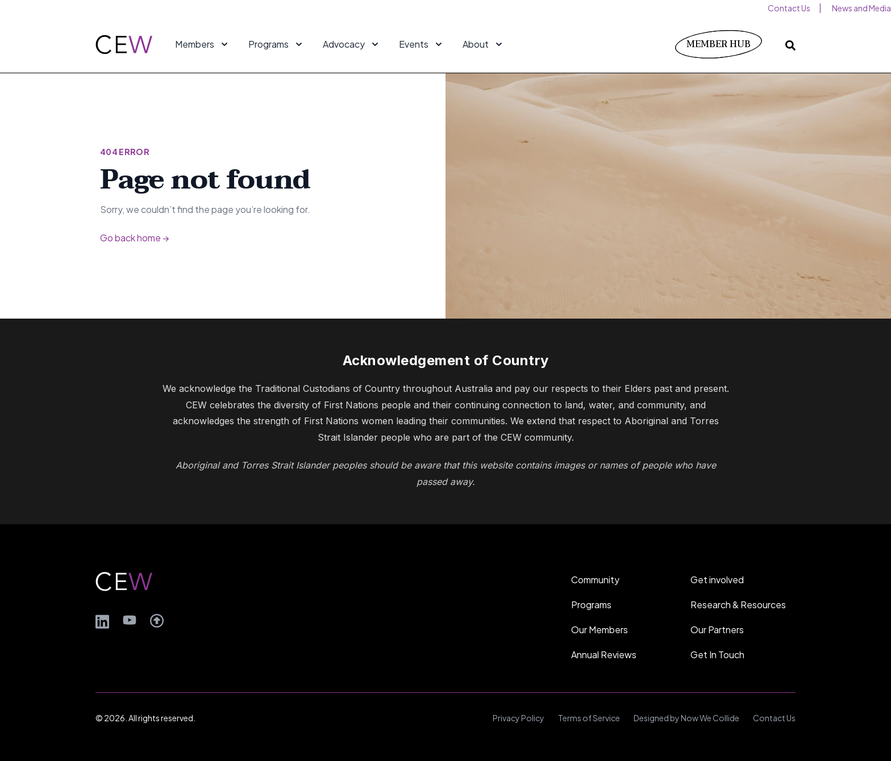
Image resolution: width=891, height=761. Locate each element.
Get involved (717, 580)
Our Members (599, 629)
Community (595, 580)
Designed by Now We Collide (686, 718)
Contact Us (774, 718)
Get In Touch (717, 654)
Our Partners (717, 629)
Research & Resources (738, 605)
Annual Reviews (603, 654)
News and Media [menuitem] (861, 8)
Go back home (134, 238)
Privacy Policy (518, 718)
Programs (591, 605)
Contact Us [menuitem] (789, 8)
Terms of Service (589, 718)
